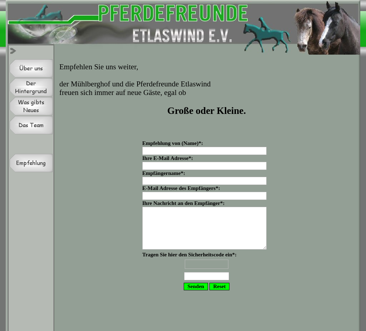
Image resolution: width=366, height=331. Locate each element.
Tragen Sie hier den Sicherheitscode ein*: (206, 267)
